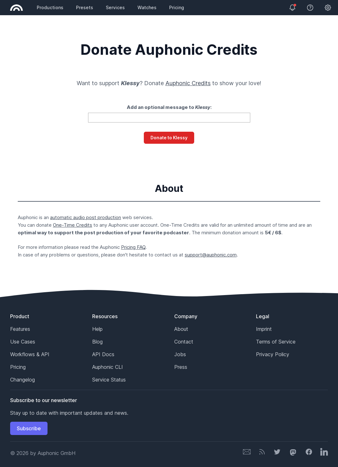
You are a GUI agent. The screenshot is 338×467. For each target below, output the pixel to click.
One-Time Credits (72, 225)
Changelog (22, 379)
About (181, 329)
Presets (84, 7)
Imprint (264, 329)
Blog (97, 341)
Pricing (176, 7)
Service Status (109, 379)
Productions (50, 7)
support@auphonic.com (211, 255)
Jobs (180, 354)
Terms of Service (276, 341)
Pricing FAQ (133, 247)
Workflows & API (29, 354)
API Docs (103, 354)
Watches (146, 7)
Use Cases (22, 341)
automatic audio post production (85, 217)
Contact (183, 341)
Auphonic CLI (107, 367)
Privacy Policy (272, 354)
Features (20, 329)
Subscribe (29, 428)
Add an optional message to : (169, 107)
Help (97, 329)
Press (180, 367)
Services (115, 7)
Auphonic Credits (188, 83)
